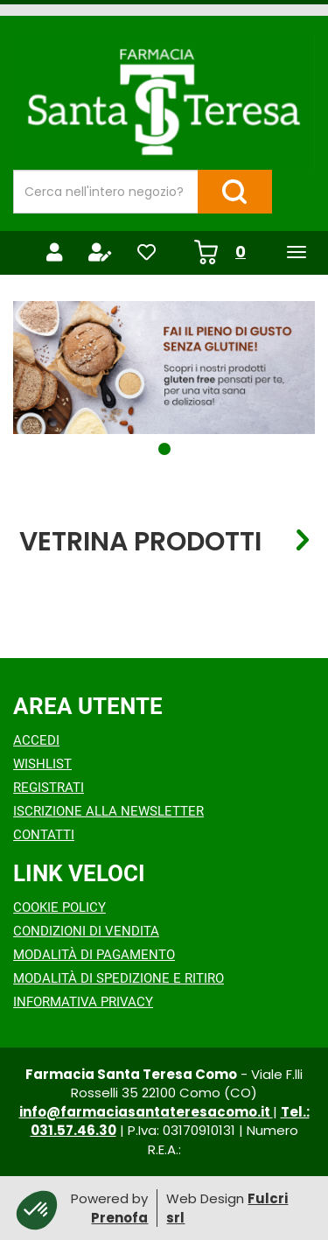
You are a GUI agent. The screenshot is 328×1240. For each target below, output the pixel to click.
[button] (164, 448)
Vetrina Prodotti (140, 540)
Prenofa (119, 1217)
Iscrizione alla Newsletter (108, 811)
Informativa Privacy (83, 1002)
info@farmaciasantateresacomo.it (146, 1112)
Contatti (43, 835)
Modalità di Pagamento (94, 955)
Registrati (48, 787)
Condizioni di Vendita (86, 931)
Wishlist (42, 764)
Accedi (36, 740)
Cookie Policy (59, 907)
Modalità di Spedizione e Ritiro (118, 978)
